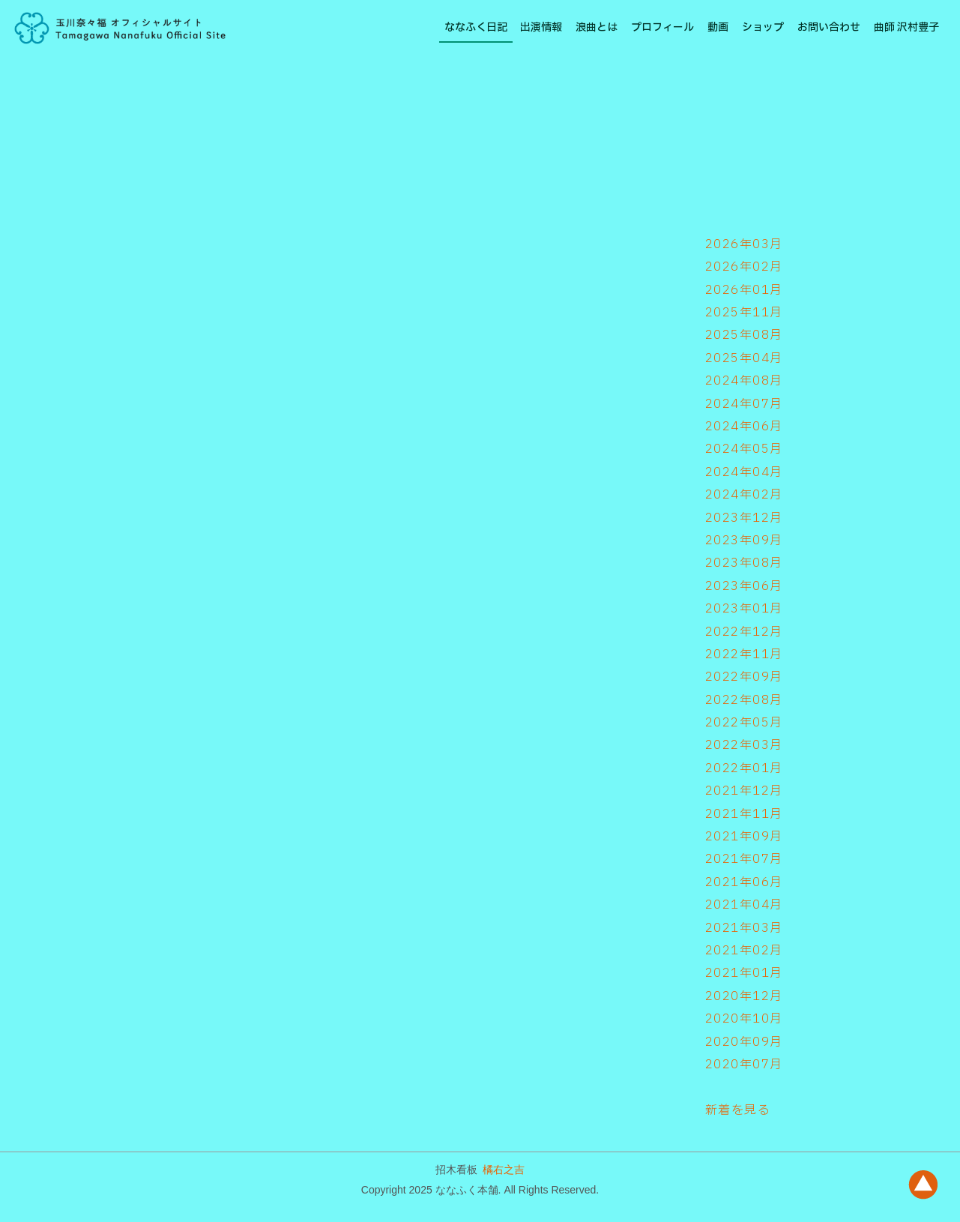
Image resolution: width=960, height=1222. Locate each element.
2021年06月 (744, 882)
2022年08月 (744, 700)
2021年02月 (744, 951)
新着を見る (738, 1110)
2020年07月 (744, 1065)
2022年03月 (744, 745)
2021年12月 (744, 791)
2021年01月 (744, 973)
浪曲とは (597, 27)
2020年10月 (744, 1019)
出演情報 (541, 27)
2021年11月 (744, 814)
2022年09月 (744, 677)
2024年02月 (744, 495)
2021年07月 (744, 859)
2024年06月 (744, 427)
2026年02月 (744, 267)
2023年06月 (744, 586)
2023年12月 (744, 518)
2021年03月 (744, 928)
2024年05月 (744, 449)
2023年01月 (744, 609)
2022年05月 (744, 723)
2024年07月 (744, 404)
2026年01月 (744, 290)
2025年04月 (744, 358)
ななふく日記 (475, 27)
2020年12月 (744, 996)
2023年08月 (744, 563)
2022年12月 (744, 632)
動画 (717, 27)
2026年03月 (744, 244)
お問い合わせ (828, 27)
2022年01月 (744, 768)
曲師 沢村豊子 (906, 27)
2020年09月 (744, 1042)
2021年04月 (744, 905)
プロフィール (662, 27)
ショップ (763, 27)
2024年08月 (744, 381)
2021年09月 (744, 837)
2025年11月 (744, 313)
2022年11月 (744, 654)
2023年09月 (744, 541)
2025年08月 (744, 335)
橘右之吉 (504, 1170)
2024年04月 (744, 472)
